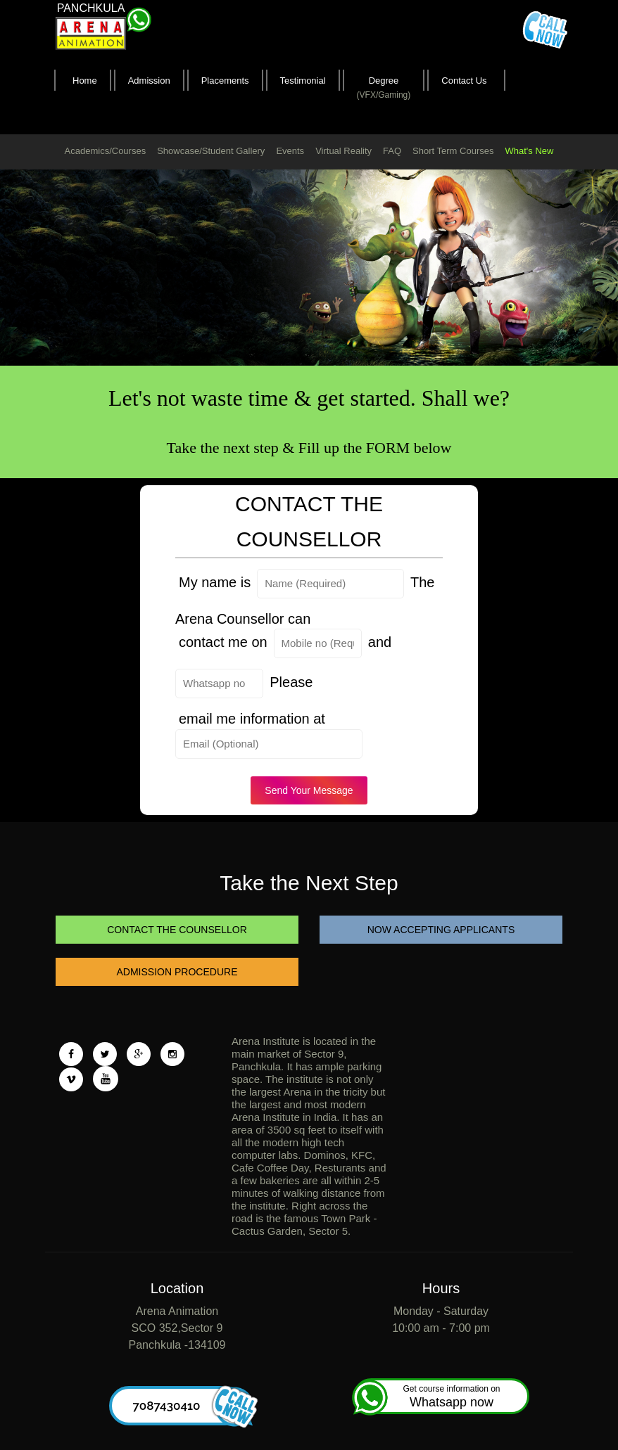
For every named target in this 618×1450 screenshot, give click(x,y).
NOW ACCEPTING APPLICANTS (441, 929)
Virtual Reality (343, 151)
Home (84, 80)
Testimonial (303, 80)
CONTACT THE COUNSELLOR (176, 929)
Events (290, 151)
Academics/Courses (105, 151)
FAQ (392, 151)
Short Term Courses (452, 151)
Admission (149, 80)
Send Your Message (309, 790)
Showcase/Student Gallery (211, 151)
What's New (529, 151)
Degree (384, 88)
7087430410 (189, 1405)
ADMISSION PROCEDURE (177, 971)
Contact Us (463, 80)
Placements (225, 80)
